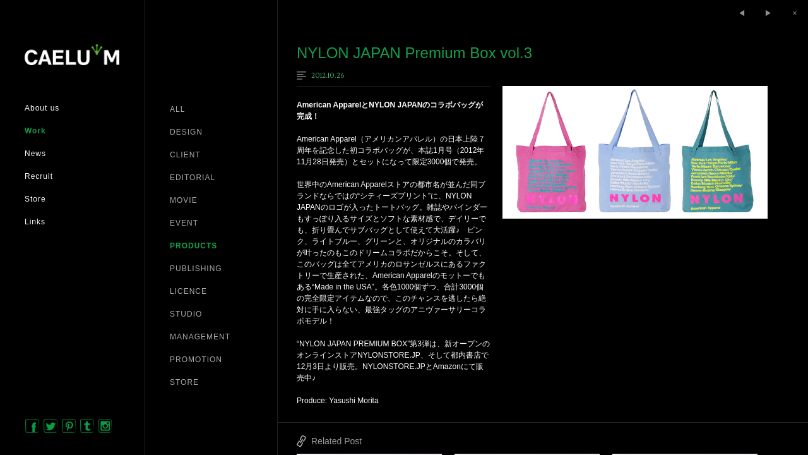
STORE (184, 382)
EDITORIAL (192, 177)
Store (35, 199)
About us (42, 108)
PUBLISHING (196, 268)
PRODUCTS (193, 245)
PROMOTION (196, 359)
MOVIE (184, 200)
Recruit (39, 176)
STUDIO (186, 314)
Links (35, 221)
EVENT (184, 223)
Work (35, 130)
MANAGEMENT (200, 336)
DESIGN (186, 132)
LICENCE (188, 291)
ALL (177, 109)
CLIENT (185, 154)
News (35, 153)
